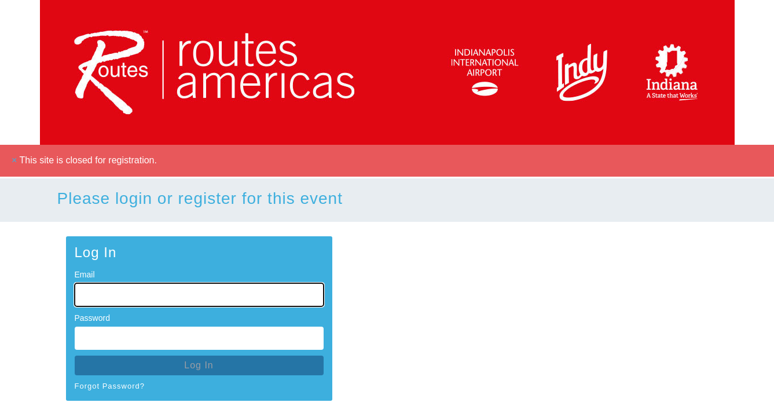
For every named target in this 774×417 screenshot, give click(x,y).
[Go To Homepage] (387, 72)
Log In (198, 365)
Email (85, 274)
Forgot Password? (110, 386)
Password (92, 318)
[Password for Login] (199, 338)
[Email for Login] (199, 294)
